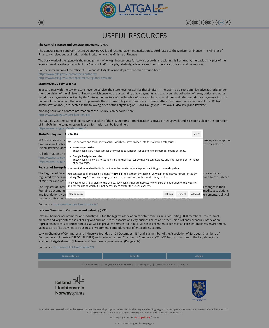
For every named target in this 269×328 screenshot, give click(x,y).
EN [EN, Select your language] (197, 134)
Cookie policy (76, 194)
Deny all (182, 194)
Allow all (195, 194)
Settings (169, 194)
